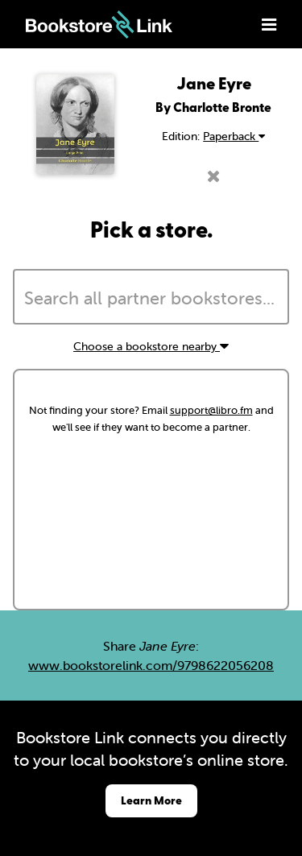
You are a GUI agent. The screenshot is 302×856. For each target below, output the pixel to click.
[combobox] (151, 297)
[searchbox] (151, 299)
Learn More (151, 800)
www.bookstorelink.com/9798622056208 (151, 665)
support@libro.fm (211, 410)
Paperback (234, 136)
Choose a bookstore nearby (151, 346)
